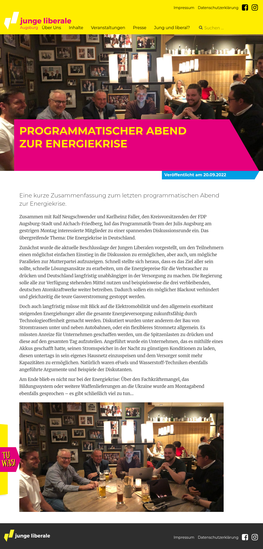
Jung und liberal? (172, 27)
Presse (139, 27)
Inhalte (76, 27)
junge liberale (27, 536)
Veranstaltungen (108, 27)
